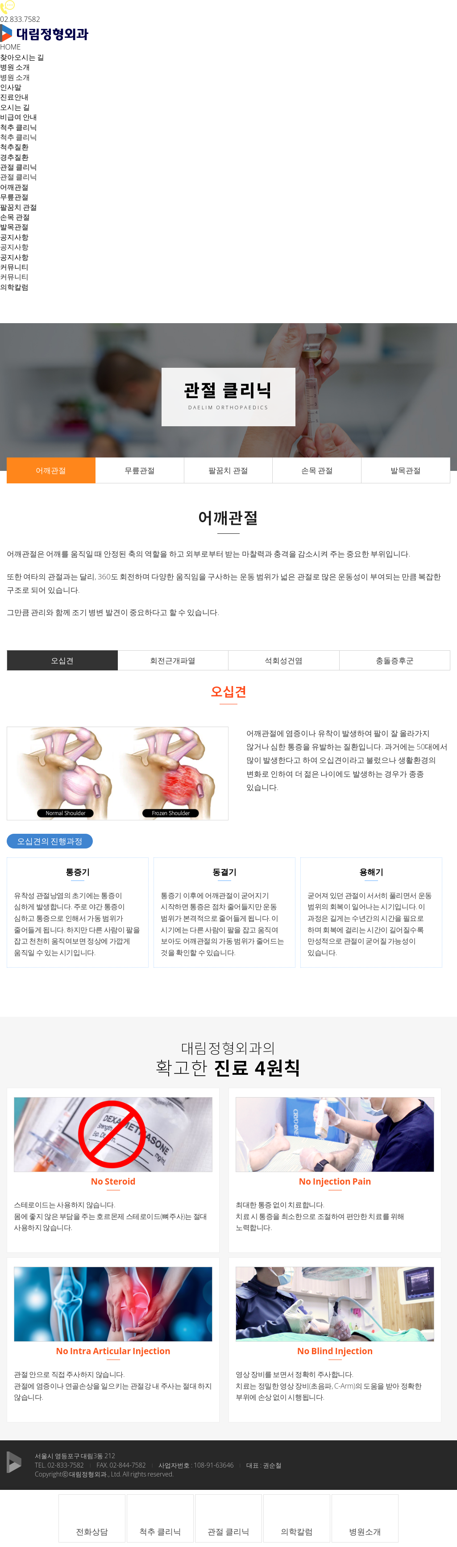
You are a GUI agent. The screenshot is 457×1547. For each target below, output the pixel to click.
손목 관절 (15, 217)
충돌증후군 (395, 660)
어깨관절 (14, 187)
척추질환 (14, 147)
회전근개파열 (172, 660)
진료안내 (14, 97)
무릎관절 (14, 197)
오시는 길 (15, 107)
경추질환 (14, 157)
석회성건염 (284, 660)
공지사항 (14, 257)
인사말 (10, 87)
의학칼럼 (14, 287)
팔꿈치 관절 (18, 207)
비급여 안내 (18, 117)
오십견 (62, 660)
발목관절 (14, 227)
